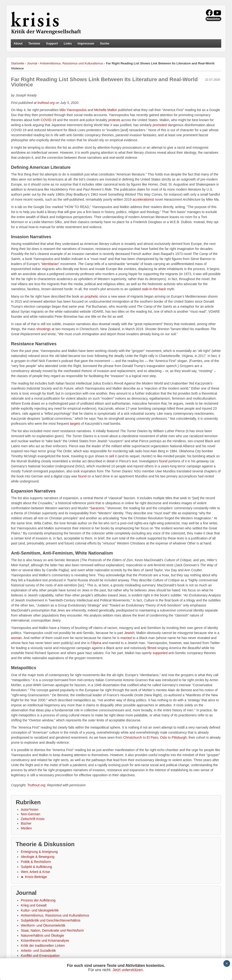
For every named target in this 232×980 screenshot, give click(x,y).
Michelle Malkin (105, 110)
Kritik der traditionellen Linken (43, 945)
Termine (34, 43)
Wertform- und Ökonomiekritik (43, 925)
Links (68, 43)
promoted (160, 125)
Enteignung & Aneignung (39, 852)
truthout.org (46, 103)
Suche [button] (104, 43)
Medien (26, 828)
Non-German (30, 814)
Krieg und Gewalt (33, 905)
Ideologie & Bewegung (37, 857)
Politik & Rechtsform (36, 862)
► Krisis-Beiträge (34, 877)
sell (111, 456)
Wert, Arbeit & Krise (35, 872)
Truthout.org (36, 785)
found (163, 461)
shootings (43, 329)
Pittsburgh (179, 737)
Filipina (96, 643)
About (18, 43)
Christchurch (132, 737)
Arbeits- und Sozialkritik (38, 950)
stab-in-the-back (154, 289)
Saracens (97, 508)
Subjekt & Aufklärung (36, 867)
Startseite (17, 63)
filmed (151, 648)
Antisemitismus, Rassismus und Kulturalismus (71, 63)
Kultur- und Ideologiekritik (40, 910)
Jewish (129, 633)
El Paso (152, 737)
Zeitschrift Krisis (33, 819)
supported (160, 653)
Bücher (26, 823)
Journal (32, 63)
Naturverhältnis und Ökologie (42, 935)
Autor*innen (29, 809)
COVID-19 (48, 120)
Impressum (86, 43)
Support (52, 43)
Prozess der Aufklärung (38, 900)
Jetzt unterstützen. (128, 970)
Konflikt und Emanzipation (40, 955)
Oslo (163, 737)
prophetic (91, 296)
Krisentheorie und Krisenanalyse (45, 940)
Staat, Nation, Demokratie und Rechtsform (52, 930)
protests (114, 120)
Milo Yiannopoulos (73, 110)
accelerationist (143, 199)
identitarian (50, 264)
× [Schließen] (226, 963)
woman (16, 638)
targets (75, 423)
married (126, 638)
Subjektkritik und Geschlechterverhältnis (50, 920)
